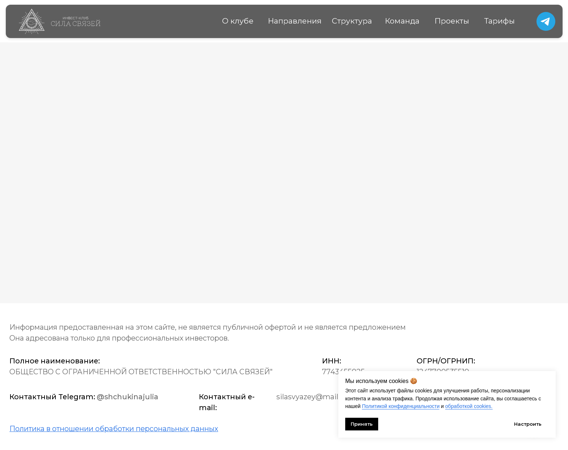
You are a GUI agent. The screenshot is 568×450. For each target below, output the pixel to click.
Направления (295, 20)
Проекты (452, 20)
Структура (352, 20)
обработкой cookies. (468, 406)
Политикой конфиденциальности (400, 406)
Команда (402, 20)
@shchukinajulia (127, 396)
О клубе (238, 20)
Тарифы (499, 20)
